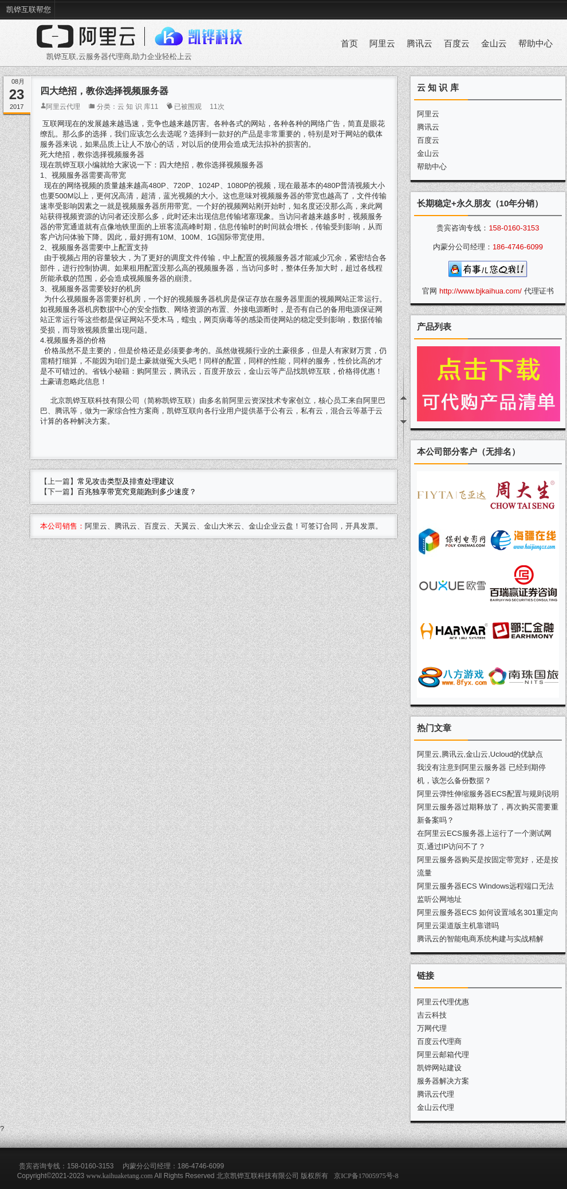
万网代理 (432, 1028)
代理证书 (539, 291)
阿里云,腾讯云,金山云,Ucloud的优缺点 (480, 754)
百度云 (457, 43)
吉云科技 (432, 1015)
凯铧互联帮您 (28, 9)
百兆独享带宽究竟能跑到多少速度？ (136, 491)
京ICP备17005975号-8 (366, 1176)
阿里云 (382, 43)
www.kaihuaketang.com (119, 1176)
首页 (349, 43)
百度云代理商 (439, 1041)
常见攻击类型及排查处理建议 (125, 481)
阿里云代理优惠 (443, 1002)
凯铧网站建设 (439, 1067)
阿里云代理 (63, 107)
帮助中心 (535, 43)
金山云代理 (435, 1107)
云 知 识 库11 (137, 107)
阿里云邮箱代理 (443, 1054)
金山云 (494, 43)
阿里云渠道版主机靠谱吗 (458, 925)
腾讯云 (419, 43)
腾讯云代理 (435, 1094)
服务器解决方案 (443, 1081)
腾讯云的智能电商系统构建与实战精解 (480, 938)
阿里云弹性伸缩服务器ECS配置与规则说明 (488, 793)
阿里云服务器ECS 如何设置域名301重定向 (487, 912)
